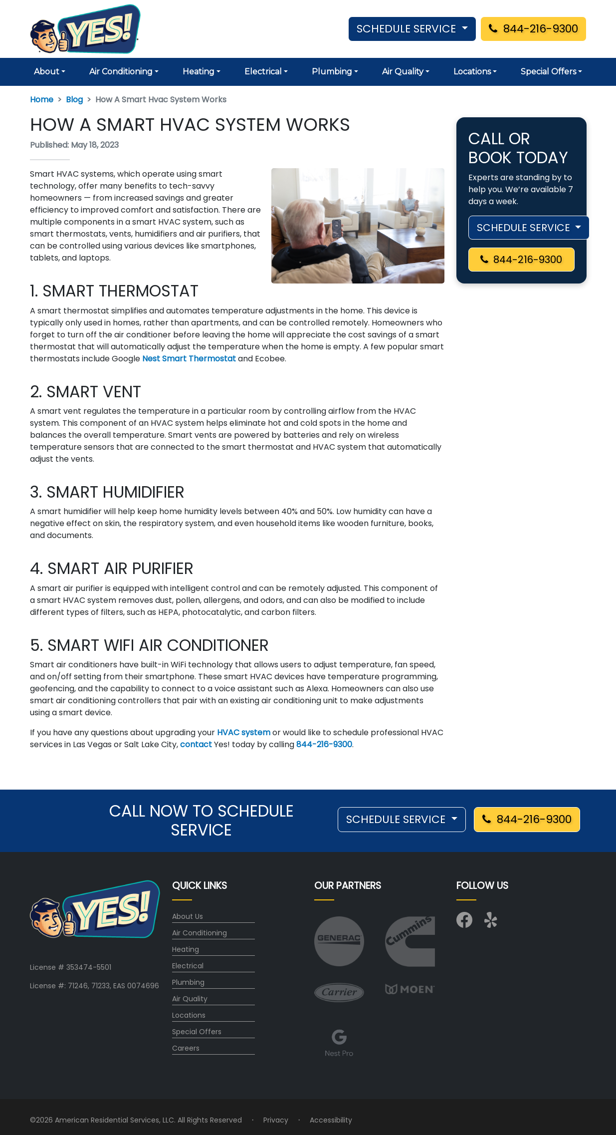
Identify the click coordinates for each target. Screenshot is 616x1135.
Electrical (188, 966)
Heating (185, 949)
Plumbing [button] (332, 71)
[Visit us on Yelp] (492, 923)
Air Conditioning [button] (121, 71)
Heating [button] (198, 71)
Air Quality (189, 999)
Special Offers (196, 1032)
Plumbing (188, 982)
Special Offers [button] (548, 71)
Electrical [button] (263, 71)
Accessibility (331, 1120)
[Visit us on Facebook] (464, 923)
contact (196, 744)
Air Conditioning (199, 933)
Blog (74, 99)
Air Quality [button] (402, 71)
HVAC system (243, 732)
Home (41, 99)
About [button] (46, 71)
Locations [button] (472, 71)
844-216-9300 (533, 28)
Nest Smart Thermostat (189, 358)
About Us (187, 916)
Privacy (275, 1120)
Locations (188, 1015)
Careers (186, 1048)
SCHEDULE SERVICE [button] (408, 28)
